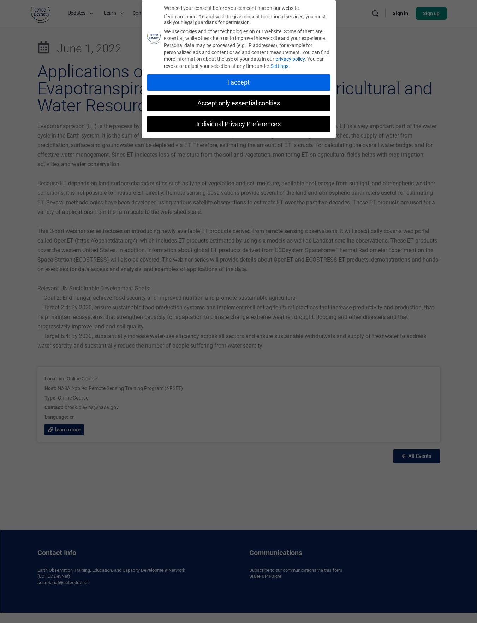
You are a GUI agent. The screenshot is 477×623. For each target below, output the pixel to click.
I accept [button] (238, 82)
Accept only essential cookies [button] (238, 103)
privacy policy (290, 59)
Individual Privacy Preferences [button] (238, 124)
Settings (279, 66)
